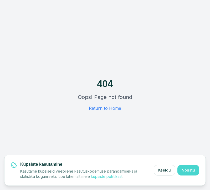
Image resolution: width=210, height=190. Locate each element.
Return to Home (105, 108)
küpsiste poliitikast (106, 176)
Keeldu (164, 170)
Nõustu (188, 170)
